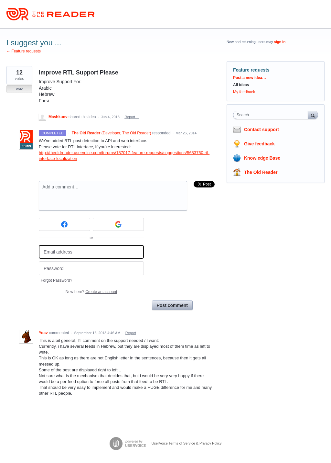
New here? (91, 291)
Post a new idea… (249, 77)
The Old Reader (260, 172)
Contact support (261, 129)
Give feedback (259, 143)
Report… (131, 117)
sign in (279, 42)
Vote (19, 89)
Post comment (172, 305)
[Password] (91, 268)
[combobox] (272, 115)
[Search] (313, 115)
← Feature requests (23, 51)
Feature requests (251, 70)
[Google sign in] (118, 224)
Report (130, 333)
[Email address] (91, 252)
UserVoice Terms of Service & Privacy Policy (187, 443)
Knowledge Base (262, 158)
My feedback (244, 92)
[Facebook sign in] (64, 224)
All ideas (241, 85)
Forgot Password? (56, 280)
